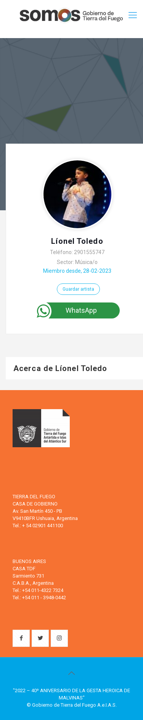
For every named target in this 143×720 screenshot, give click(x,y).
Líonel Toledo (77, 241)
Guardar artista (78, 289)
